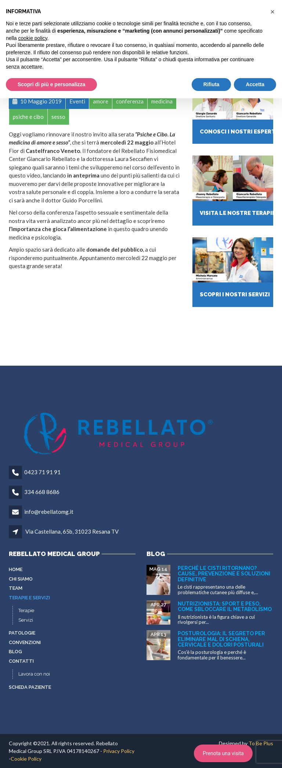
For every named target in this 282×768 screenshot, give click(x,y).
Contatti (21, 661)
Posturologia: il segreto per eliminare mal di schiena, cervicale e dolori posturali (221, 639)
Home (15, 569)
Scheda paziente (30, 687)
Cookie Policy (26, 759)
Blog (15, 651)
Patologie (22, 633)
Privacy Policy (118, 751)
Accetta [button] (255, 84)
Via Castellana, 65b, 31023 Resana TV (72, 531)
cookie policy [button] (32, 38)
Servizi (25, 620)
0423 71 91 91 (42, 472)
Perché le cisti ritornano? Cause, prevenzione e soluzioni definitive (224, 573)
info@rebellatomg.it (48, 511)
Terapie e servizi (29, 597)
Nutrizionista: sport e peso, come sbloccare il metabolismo (225, 606)
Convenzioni (25, 642)
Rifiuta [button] (211, 84)
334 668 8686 (41, 492)
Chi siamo (21, 579)
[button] (272, 12)
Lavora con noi (34, 674)
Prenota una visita (223, 753)
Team (15, 588)
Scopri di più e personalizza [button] (51, 84)
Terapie (26, 610)
